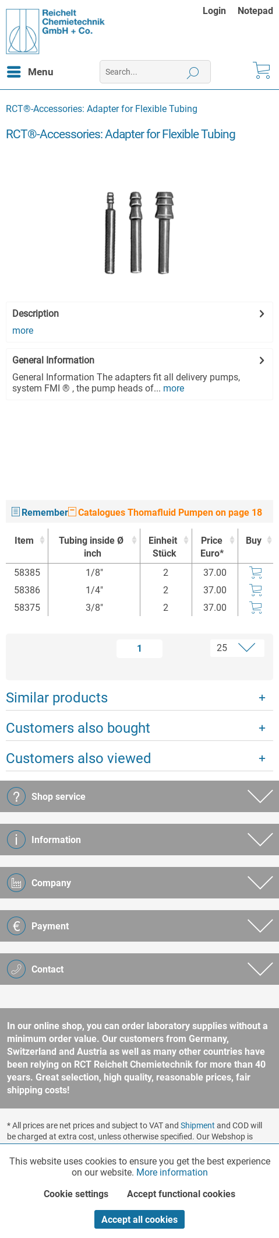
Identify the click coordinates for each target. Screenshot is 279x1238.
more (22, 330)
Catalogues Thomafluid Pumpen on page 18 (165, 512)
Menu (30, 70)
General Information (53, 360)
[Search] (193, 72)
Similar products (57, 698)
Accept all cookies (139, 1219)
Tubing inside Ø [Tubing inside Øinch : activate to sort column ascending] (91, 547)
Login (214, 10)
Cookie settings (76, 1193)
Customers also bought (78, 728)
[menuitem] (220, 11)
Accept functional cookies (181, 1193)
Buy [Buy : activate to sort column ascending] (254, 540)
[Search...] (155, 71)
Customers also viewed (78, 758)
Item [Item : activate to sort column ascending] (24, 540)
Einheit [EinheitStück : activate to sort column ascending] (163, 547)
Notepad (255, 10)
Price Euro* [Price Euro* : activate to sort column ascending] (212, 547)
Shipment (198, 1125)
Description (35, 313)
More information (172, 1172)
